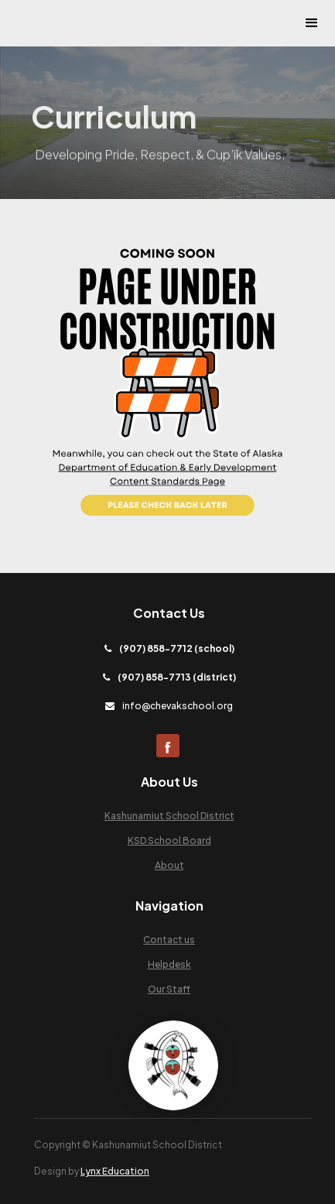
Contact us (169, 939)
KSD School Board (169, 840)
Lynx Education (114, 1171)
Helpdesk (169, 964)
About (169, 865)
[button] (312, 23)
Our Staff (169, 989)
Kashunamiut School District (169, 816)
